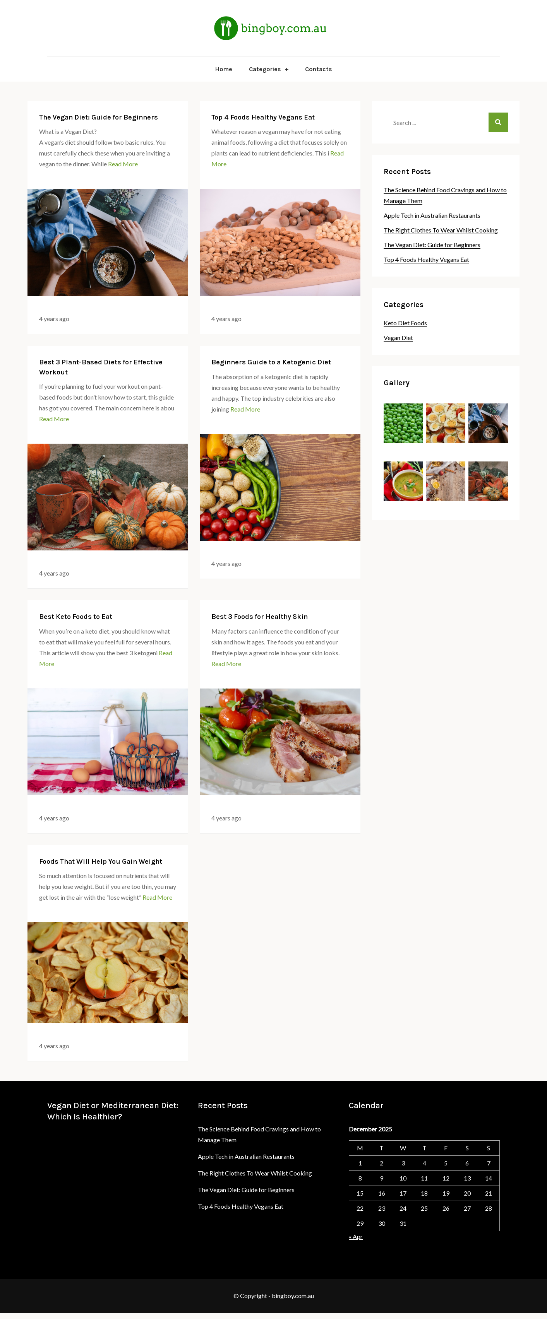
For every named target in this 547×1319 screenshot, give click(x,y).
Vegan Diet (398, 337)
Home (223, 69)
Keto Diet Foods (405, 322)
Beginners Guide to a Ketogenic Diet (271, 362)
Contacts (318, 69)
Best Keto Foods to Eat (75, 616)
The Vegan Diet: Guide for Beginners (98, 117)
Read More (123, 163)
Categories (265, 69)
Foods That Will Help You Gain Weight (100, 861)
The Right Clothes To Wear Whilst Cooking (441, 230)
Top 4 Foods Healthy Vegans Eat (263, 117)
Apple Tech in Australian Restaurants (432, 215)
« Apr (356, 1236)
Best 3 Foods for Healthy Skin (259, 616)
